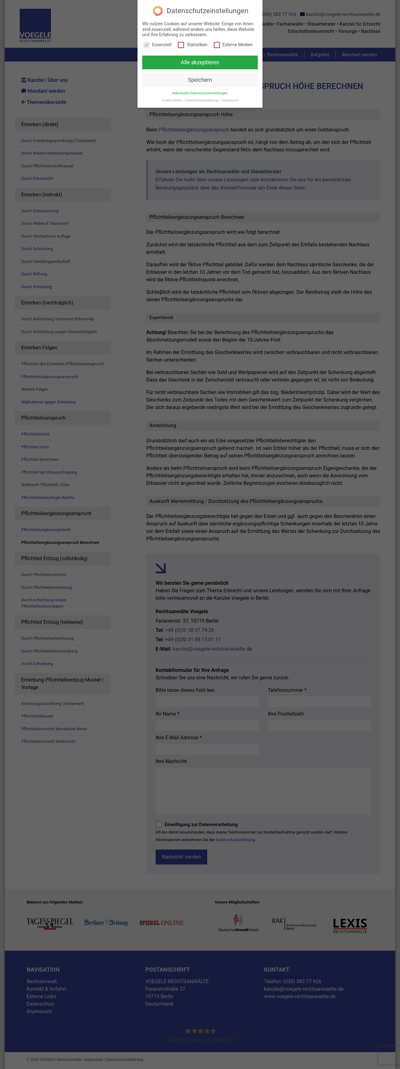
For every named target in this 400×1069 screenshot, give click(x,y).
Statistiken (192, 45)
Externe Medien (233, 45)
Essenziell (157, 45)
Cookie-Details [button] (172, 100)
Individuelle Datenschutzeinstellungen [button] (200, 93)
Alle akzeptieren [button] (200, 62)
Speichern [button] (200, 80)
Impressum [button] (230, 100)
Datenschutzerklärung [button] (202, 100)
